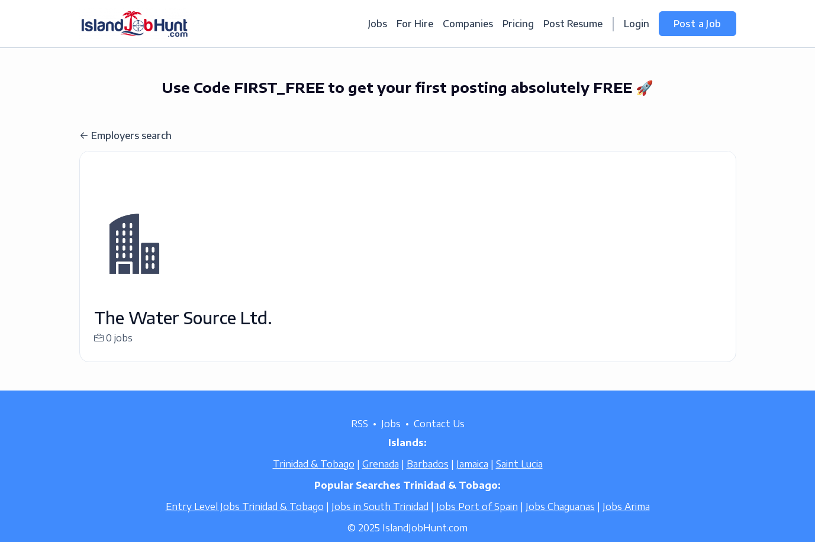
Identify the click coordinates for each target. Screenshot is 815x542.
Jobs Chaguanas (560, 521)
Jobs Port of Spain (477, 521)
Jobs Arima (626, 521)
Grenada (380, 478)
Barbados (428, 478)
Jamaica (472, 478)
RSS (359, 438)
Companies (468, 24)
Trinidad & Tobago (314, 478)
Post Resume (573, 24)
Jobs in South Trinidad (380, 521)
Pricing (518, 24)
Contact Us (439, 438)
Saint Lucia (519, 478)
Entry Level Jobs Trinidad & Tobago (245, 521)
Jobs (377, 24)
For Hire (415, 24)
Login (636, 24)
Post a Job (697, 24)
